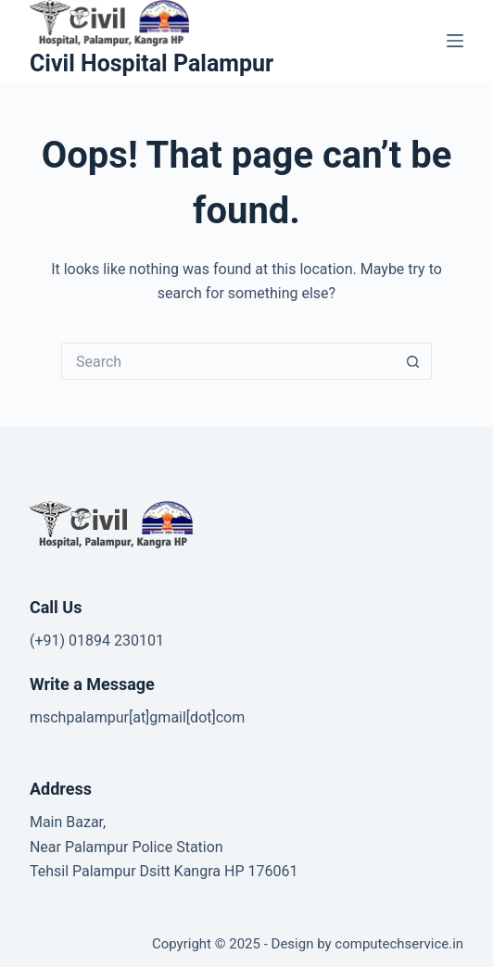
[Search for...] (228, 361)
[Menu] (455, 40)
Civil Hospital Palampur (151, 63)
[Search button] (413, 361)
